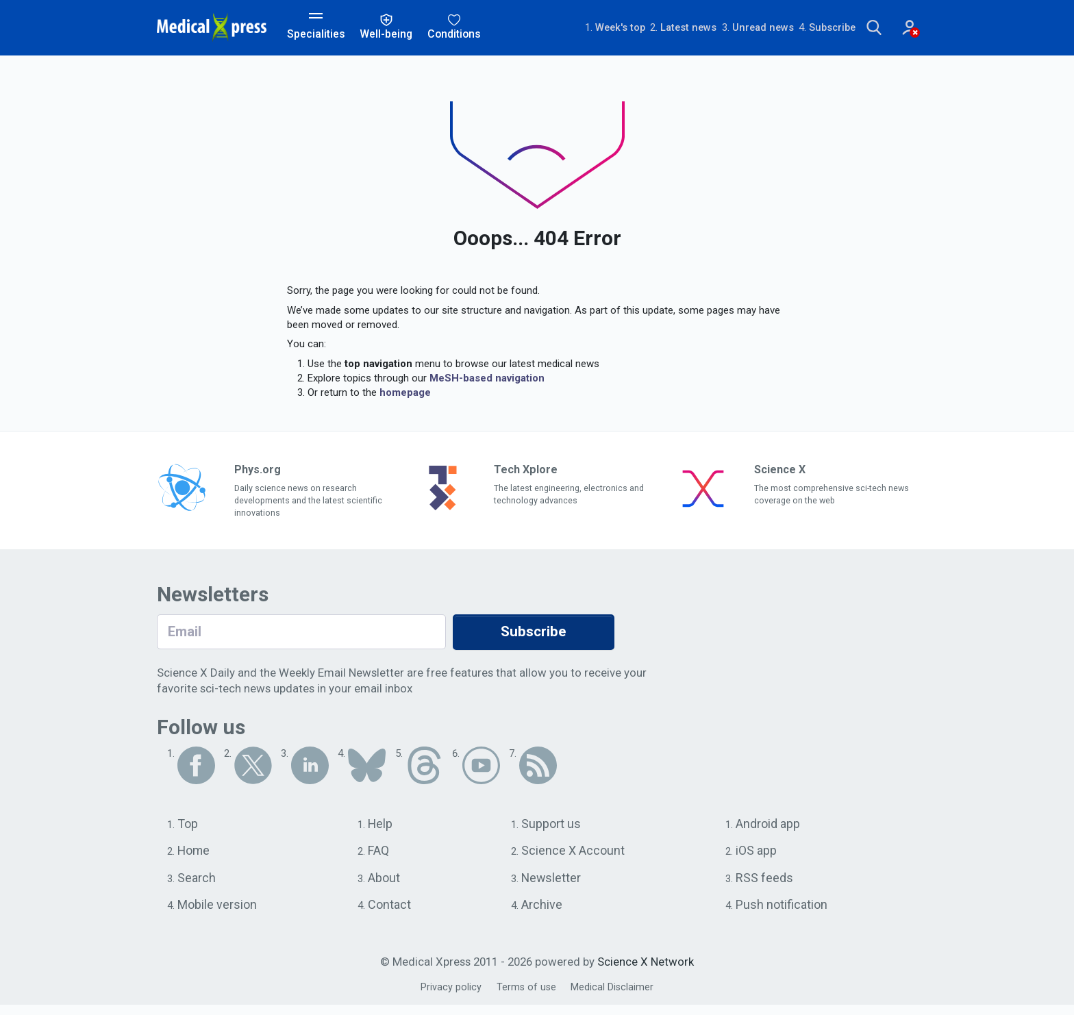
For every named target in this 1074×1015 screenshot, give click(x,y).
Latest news (648, 28)
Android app (769, 829)
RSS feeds (764, 885)
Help (382, 829)
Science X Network (645, 972)
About (385, 885)
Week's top (576, 28)
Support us (552, 829)
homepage (405, 394)
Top (188, 829)
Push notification (782, 913)
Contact (391, 913)
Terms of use (525, 997)
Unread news (727, 28)
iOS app (757, 857)
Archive (541, 913)
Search (196, 885)
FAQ (380, 857)
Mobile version (219, 913)
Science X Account (574, 857)
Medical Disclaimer (613, 997)
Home (194, 857)
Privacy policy (449, 997)
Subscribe (800, 28)
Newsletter (552, 885)
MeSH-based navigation (487, 380)
